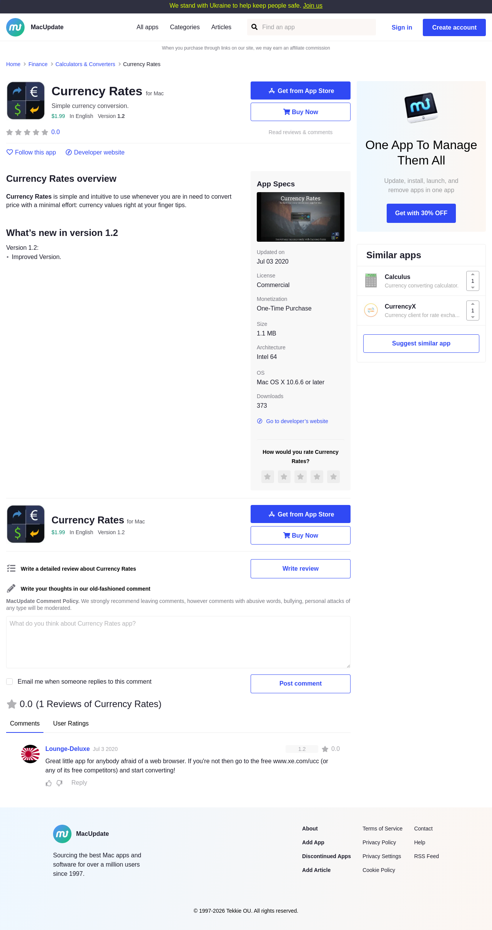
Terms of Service (382, 828)
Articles (221, 27)
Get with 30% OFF (421, 213)
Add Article (316, 870)
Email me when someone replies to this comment (85, 681)
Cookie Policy (378, 870)
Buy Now (300, 112)
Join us (312, 6)
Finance (38, 64)
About (309, 828)
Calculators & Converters (85, 64)
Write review (301, 569)
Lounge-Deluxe (67, 749)
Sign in (402, 27)
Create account (454, 27)
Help (419, 842)
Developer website (95, 152)
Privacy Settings (381, 856)
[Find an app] (254, 27)
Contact (423, 828)
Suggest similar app (421, 343)
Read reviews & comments (301, 132)
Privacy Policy (379, 842)
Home (13, 64)
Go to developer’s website (292, 421)
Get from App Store (300, 90)
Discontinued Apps (326, 856)
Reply (79, 783)
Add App (313, 842)
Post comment (300, 683)
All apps (147, 27)
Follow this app (31, 152)
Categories (184, 27)
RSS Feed (426, 856)
